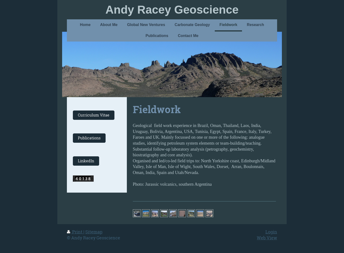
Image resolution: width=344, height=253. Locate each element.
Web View (267, 238)
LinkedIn (86, 160)
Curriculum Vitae (93, 115)
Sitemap (93, 232)
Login (271, 232)
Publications (89, 138)
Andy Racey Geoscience (172, 9)
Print (75, 232)
